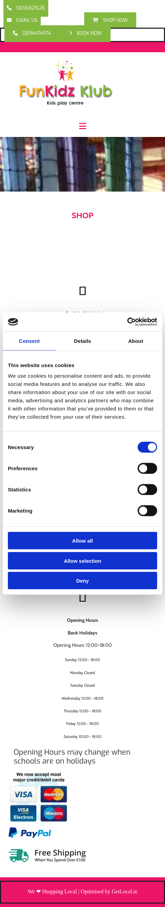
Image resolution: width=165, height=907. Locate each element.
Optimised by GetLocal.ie (109, 891)
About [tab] (135, 341)
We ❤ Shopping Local (52, 891)
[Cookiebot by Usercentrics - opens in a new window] (127, 322)
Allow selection (82, 560)
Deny (82, 581)
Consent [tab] (29, 341)
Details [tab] (82, 341)
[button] (25, 8)
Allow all (82, 541)
